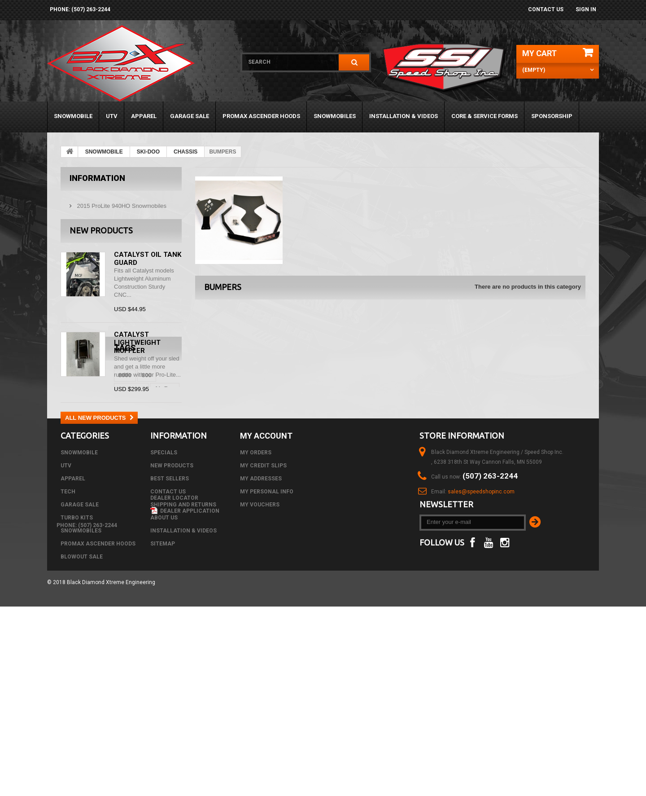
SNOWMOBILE (73, 116)
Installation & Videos (403, 116)
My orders (255, 593)
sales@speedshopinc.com (481, 632)
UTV (112, 116)
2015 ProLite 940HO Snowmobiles (120, 202)
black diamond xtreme (96, 506)
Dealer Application (184, 710)
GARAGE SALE (189, 116)
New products (101, 233)
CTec (98, 492)
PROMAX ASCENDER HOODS (261, 116)
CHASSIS (185, 152)
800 (93, 479)
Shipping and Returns (183, 645)
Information (97, 178)
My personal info (266, 632)
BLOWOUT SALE (82, 697)
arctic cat (121, 479)
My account (266, 576)
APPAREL (144, 116)
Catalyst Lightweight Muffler (137, 346)
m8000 (144, 492)
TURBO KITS (77, 658)
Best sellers (169, 619)
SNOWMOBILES (335, 116)
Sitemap (162, 684)
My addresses (261, 619)
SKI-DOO (148, 152)
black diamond (85, 519)
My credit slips (263, 606)
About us (164, 658)
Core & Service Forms (484, 116)
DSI (120, 492)
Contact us (545, 9)
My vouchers (259, 645)
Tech (68, 632)
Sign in (586, 9)
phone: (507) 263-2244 (80, 9)
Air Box (154, 479)
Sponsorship (551, 116)
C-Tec (73, 492)
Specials (163, 593)
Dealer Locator (174, 697)
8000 (71, 479)
